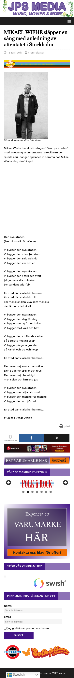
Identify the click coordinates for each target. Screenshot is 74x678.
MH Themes (58, 673)
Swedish (16, 674)
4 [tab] (37, 492)
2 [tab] (28, 492)
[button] (68, 21)
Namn (8, 606)
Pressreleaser (36, 53)
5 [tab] (41, 492)
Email (7, 617)
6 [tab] (46, 492)
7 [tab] (51, 492)
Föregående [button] (9, 483)
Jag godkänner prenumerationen (26, 628)
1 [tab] (23, 492)
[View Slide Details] (37, 484)
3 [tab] (32, 492)
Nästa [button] (65, 483)
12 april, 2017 (14, 53)
